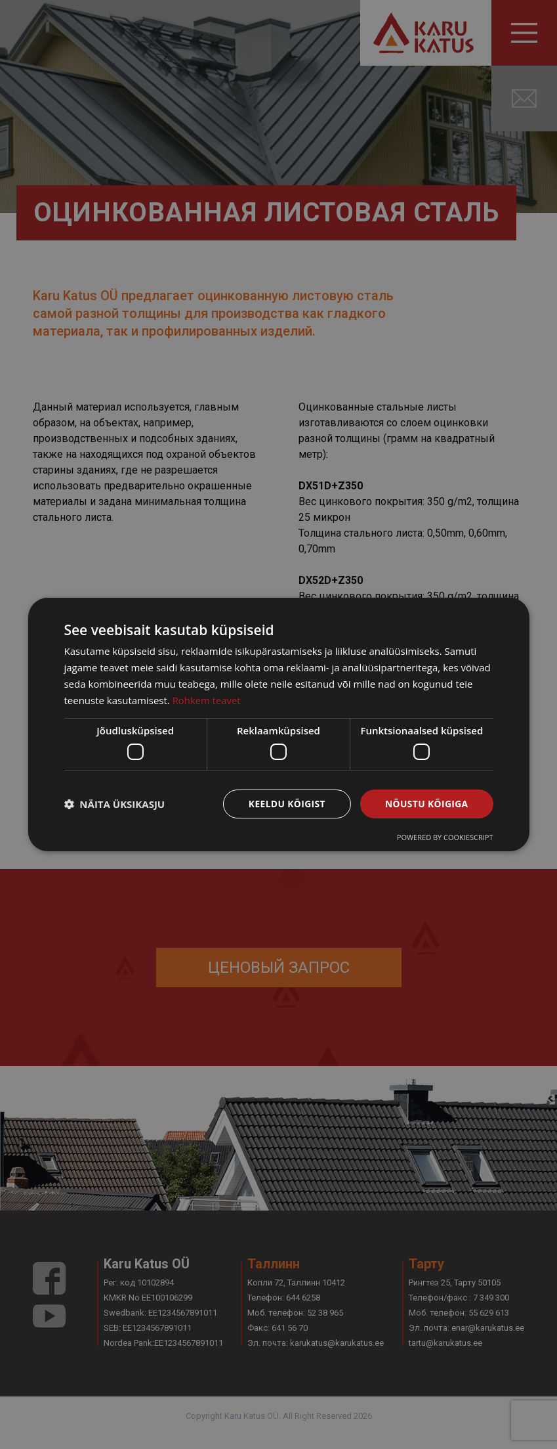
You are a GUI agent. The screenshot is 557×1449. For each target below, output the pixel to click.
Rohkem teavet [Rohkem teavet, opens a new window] (207, 699)
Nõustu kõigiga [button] (426, 803)
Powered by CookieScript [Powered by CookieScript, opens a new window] (445, 837)
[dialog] (278, 724)
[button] (114, 804)
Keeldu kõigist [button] (285, 803)
